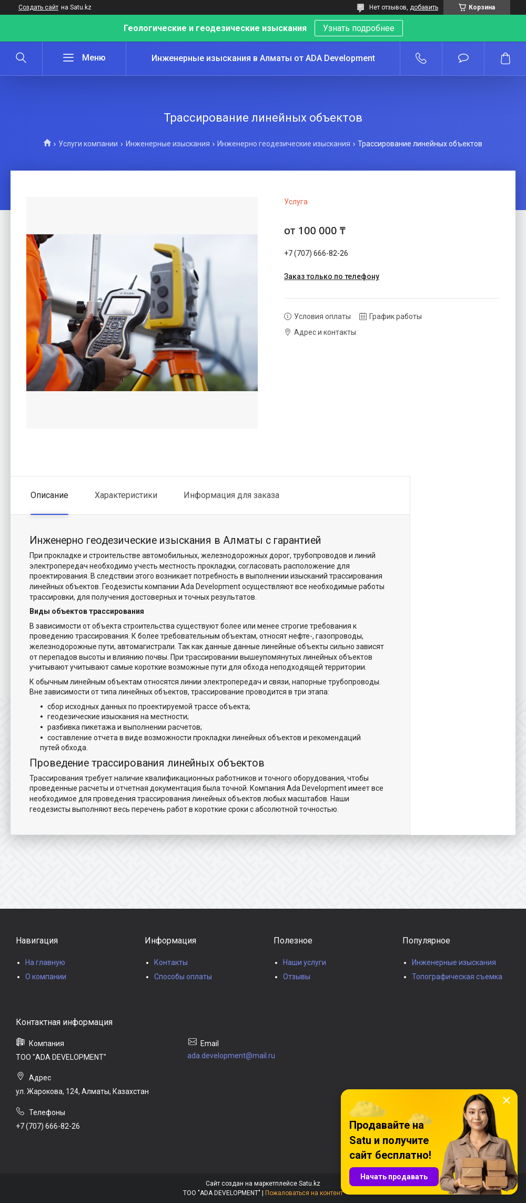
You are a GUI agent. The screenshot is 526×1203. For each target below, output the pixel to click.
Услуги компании (88, 144)
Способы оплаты (183, 976)
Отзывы (296, 976)
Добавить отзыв (463, 58)
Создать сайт (38, 7)
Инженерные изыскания (168, 144)
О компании (45, 976)
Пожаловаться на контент (304, 1193)
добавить (424, 7)
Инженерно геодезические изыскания (283, 144)
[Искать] (21, 58)
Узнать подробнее (358, 28)
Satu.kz (309, 1183)
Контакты (171, 962)
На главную (45, 962)
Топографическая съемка (457, 976)
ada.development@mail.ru (231, 1055)
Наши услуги (304, 962)
